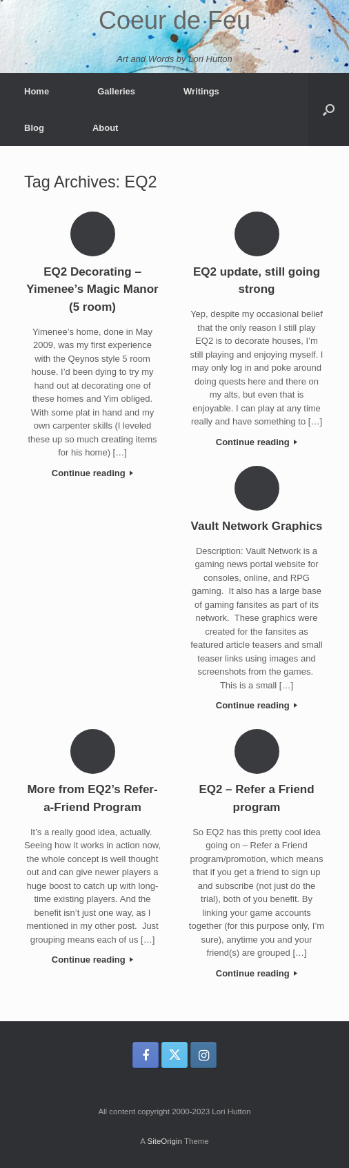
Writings (201, 91)
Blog (34, 128)
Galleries (116, 91)
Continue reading (93, 473)
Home (36, 91)
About (105, 128)
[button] (328, 109)
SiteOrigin (164, 1141)
